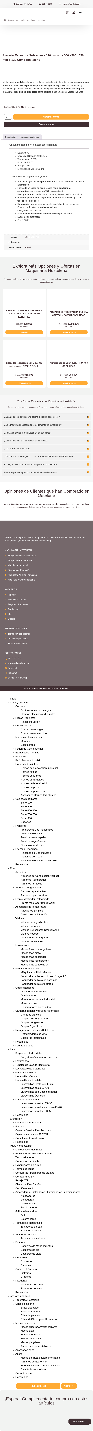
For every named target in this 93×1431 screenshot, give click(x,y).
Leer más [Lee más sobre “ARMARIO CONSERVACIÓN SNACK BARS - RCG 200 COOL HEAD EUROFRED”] (25, 332)
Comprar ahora (46, 124)
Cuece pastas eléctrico (34, 733)
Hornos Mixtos (29, 771)
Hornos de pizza (30, 787)
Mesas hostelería (25, 1323)
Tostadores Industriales (28, 1222)
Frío (12, 868)
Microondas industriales (28, 1149)
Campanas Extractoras (28, 1122)
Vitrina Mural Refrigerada (35, 937)
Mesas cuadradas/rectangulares (39, 1327)
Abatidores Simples (32, 910)
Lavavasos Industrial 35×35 (36, 1103)
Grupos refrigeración (32, 1022)
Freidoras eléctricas (32, 833)
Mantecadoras (29, 1003)
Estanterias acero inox (33, 1369)
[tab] (10, 137)
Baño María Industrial (27, 760)
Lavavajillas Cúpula (26, 1076)
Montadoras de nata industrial (38, 999)
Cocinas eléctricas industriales (38, 714)
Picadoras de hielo (31, 1288)
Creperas (26, 1276)
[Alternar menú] (80, 12)
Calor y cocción (19, 702)
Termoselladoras (24, 1157)
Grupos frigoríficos (31, 1026)
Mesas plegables (30, 1342)
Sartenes (26, 1265)
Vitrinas (19, 918)
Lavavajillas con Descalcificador (39, 1091)
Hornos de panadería (33, 791)
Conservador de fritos (33, 845)
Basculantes (28, 744)
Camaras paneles (31, 1014)
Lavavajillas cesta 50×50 (35, 1087)
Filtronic (19, 1126)
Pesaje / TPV (22, 1180)
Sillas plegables (30, 1307)
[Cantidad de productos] (8, 117)
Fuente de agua (24, 1045)
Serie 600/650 (29, 810)
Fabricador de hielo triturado (37, 983)
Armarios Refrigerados (33, 879)
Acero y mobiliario (20, 1296)
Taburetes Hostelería (27, 1299)
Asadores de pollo (25, 1234)
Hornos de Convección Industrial (39, 768)
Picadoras (21, 1280)
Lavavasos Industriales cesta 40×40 (41, 1107)
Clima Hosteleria (32, 237)
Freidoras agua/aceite (33, 841)
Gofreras (26, 1273)
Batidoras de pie (30, 1249)
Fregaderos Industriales (28, 1053)
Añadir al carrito (51, 117)
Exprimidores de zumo (28, 1165)
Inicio (13, 698)
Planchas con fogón (32, 856)
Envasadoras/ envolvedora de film (34, 1153)
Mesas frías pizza (31, 953)
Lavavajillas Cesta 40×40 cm (37, 1084)
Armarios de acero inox (34, 1361)
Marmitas (26, 741)
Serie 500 (26, 806)
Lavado (14, 1049)
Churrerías (21, 1257)
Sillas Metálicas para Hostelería (39, 1319)
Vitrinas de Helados (32, 941)
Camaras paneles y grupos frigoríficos (37, 1010)
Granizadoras (28, 995)
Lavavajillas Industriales (29, 1080)
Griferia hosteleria (25, 1072)
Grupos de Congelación (34, 1018)
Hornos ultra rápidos (32, 779)
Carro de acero (24, 1373)
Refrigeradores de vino (34, 1034)
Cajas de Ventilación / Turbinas (33, 1130)
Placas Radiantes (25, 718)
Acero (18, 1353)
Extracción (16, 1118)
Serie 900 (26, 818)
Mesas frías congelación (35, 964)
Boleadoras (27, 1199)
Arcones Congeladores (28, 887)
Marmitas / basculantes (28, 737)
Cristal (28, 247)
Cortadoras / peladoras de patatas (34, 1172)
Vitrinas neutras (30, 933)
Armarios (20, 872)
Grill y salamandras (26, 1211)
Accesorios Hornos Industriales (38, 795)
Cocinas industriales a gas (36, 710)
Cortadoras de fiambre (28, 1161)
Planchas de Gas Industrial (36, 852)
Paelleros (20, 756)
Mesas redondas (30, 1334)
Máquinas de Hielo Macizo (36, 972)
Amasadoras (28, 1195)
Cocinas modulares (26, 798)
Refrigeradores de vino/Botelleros (34, 1030)
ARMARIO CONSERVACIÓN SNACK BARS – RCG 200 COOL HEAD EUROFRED (24, 313)
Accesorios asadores (33, 1238)
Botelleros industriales (33, 1037)
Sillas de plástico (30, 1315)
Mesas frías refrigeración (35, 960)
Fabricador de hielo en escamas (39, 980)
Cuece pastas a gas (32, 729)
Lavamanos (22, 1061)
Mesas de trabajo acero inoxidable (40, 1357)
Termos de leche (24, 1168)
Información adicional (29, 137)
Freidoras (20, 825)
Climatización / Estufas (28, 1184)
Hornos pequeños (31, 775)
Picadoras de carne (32, 1284)
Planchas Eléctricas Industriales (39, 860)
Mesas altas (27, 1330)
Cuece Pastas (23, 725)
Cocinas (20, 706)
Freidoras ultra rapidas (33, 837)
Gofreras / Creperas (26, 1269)
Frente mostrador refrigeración (38, 902)
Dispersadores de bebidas (36, 1007)
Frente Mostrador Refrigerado (32, 899)
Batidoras (20, 1242)
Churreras (26, 1261)
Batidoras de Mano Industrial (37, 1246)
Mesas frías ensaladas (33, 956)
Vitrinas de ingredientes (34, 922)
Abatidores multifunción (34, 914)
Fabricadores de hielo (27, 968)
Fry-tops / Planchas (26, 849)
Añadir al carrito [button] (69, 332)
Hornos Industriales (26, 764)
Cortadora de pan (25, 1176)
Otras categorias (24, 987)
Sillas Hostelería (24, 1303)
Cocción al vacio (24, 1188)
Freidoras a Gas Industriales (37, 829)
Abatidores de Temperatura (30, 906)
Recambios (21, 864)
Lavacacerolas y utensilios (30, 1068)
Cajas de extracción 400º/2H (31, 1134)
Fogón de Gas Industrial (29, 748)
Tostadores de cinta (32, 1230)
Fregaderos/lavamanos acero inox (40, 1057)
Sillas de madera (30, 1311)
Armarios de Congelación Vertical (40, 875)
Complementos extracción (30, 1138)
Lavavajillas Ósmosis (33, 1095)
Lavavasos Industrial (27, 1099)
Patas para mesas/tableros (36, 1346)
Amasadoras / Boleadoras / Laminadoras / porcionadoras (47, 1192)
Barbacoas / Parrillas (27, 752)
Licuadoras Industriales (34, 991)
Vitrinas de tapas (30, 926)
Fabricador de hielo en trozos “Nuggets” (43, 976)
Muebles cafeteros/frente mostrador (41, 1365)
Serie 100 (26, 802)
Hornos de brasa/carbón (34, 783)
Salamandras (28, 1219)
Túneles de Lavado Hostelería (32, 1064)
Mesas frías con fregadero (36, 949)
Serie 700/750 (29, 814)
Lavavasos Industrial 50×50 (36, 1111)
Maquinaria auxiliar (21, 1145)
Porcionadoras (29, 1207)
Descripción (10, 137)
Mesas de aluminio (31, 1338)
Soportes (26, 822)
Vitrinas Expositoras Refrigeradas (40, 930)
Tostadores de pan (31, 1226)
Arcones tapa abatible (33, 891)
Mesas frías (22, 945)
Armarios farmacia (31, 883)
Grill (23, 1215)
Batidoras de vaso (31, 1253)
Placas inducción (30, 721)
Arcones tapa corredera (34, 895)
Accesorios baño (24, 1350)
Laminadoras (28, 1203)
